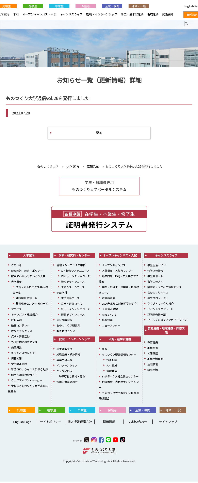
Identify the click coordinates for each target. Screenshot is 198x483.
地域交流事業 (155, 360)
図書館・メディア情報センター (165, 288)
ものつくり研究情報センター (119, 356)
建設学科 (61, 294)
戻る (99, 133)
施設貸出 (16, 349)
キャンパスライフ (71, 14)
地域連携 (153, 14)
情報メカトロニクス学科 (70, 266)
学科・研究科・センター (74, 257)
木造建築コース (70, 299)
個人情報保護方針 (80, 423)
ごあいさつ (17, 266)
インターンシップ (66, 367)
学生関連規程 (19, 365)
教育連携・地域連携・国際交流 (166, 332)
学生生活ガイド (156, 266)
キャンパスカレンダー (24, 354)
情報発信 (111, 372)
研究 (104, 350)
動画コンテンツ (20, 327)
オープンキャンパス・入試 (39, 14)
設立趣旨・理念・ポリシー (27, 272)
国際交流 (152, 371)
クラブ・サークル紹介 (160, 305)
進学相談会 (108, 299)
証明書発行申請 (156, 316)
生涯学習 (152, 366)
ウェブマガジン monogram (27, 382)
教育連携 (152, 344)
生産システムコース (73, 288)
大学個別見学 (110, 310)
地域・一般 (139, 6)
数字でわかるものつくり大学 (28, 277)
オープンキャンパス (114, 266)
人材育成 (111, 367)
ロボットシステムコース (75, 277)
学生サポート (155, 277)
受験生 (21, 411)
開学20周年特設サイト (24, 376)
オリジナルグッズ (21, 332)
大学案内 (29, 257)
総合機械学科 (64, 321)
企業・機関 (112, 6)
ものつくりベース (157, 294)
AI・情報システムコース (75, 272)
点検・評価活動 (20, 338)
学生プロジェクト (157, 299)
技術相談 (111, 361)
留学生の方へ (155, 283)
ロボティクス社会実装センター (120, 378)
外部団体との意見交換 (24, 343)
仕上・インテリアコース (75, 310)
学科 (16, 14)
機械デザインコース (73, 283)
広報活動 (16, 321)
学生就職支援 (64, 350)
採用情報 (109, 423)
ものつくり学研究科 (68, 327)
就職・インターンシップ (101, 14)
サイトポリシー (50, 423)
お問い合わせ (138, 423)
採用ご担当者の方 (67, 383)
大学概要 (16, 283)
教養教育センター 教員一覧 (32, 305)
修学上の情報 (155, 272)
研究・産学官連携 (132, 14)
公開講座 (152, 355)
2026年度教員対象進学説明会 (119, 305)
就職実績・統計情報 (68, 356)
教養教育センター (67, 332)
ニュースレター (111, 327)
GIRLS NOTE (109, 316)
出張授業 (107, 321)
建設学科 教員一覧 (26, 299)
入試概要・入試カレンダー (118, 272)
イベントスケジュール (160, 310)
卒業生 (59, 6)
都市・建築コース (71, 305)
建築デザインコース (73, 316)
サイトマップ (168, 423)
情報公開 (16, 360)
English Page (21, 423)
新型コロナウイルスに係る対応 (29, 371)
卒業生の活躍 (64, 361)
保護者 (85, 6)
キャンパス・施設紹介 (24, 316)
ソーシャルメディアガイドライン (167, 321)
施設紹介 (168, 14)
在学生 (33, 6)
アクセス (16, 310)
